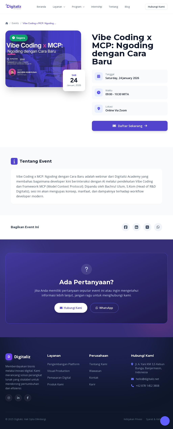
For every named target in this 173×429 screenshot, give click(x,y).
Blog (127, 6)
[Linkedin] (136, 227)
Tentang (113, 6)
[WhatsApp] (158, 227)
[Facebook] (126, 227)
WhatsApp (104, 308)
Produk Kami (55, 384)
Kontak (93, 377)
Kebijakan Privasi (133, 419)
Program (78, 6)
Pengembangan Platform (63, 364)
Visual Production (58, 371)
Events (15, 23)
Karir (92, 384)
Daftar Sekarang (130, 126)
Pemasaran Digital (59, 377)
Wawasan (95, 371)
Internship (96, 6)
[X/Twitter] (147, 227)
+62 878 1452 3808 (147, 386)
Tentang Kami (98, 364)
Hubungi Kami (71, 308)
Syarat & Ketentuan (157, 419)
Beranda (41, 6)
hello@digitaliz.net (147, 379)
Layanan (59, 6)
